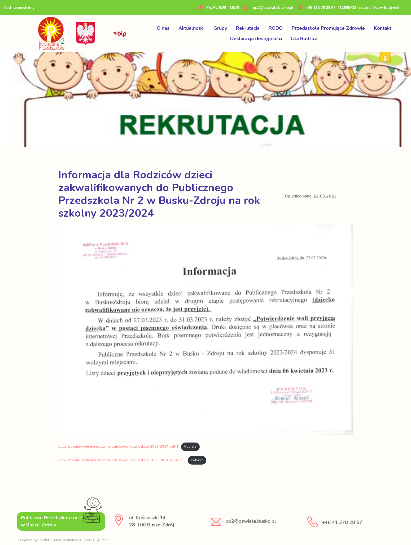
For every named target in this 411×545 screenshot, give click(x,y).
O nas (163, 28)
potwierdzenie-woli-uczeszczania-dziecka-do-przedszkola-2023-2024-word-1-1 (121, 460)
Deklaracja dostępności (256, 38)
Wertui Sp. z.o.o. (96, 540)
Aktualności (191, 28)
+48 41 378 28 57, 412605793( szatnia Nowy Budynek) (350, 7)
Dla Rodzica (304, 38)
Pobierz (190, 446)
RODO (276, 28)
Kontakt (382, 28)
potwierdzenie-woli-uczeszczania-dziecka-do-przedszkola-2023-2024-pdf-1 (118, 446)
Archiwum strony (19, 7)
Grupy (220, 28)
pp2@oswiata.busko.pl (269, 7)
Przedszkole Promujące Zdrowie (328, 28)
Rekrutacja (248, 28)
